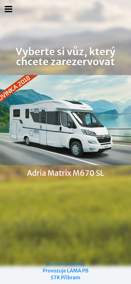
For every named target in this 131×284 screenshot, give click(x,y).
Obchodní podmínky (65, 263)
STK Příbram (65, 277)
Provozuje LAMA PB (66, 270)
